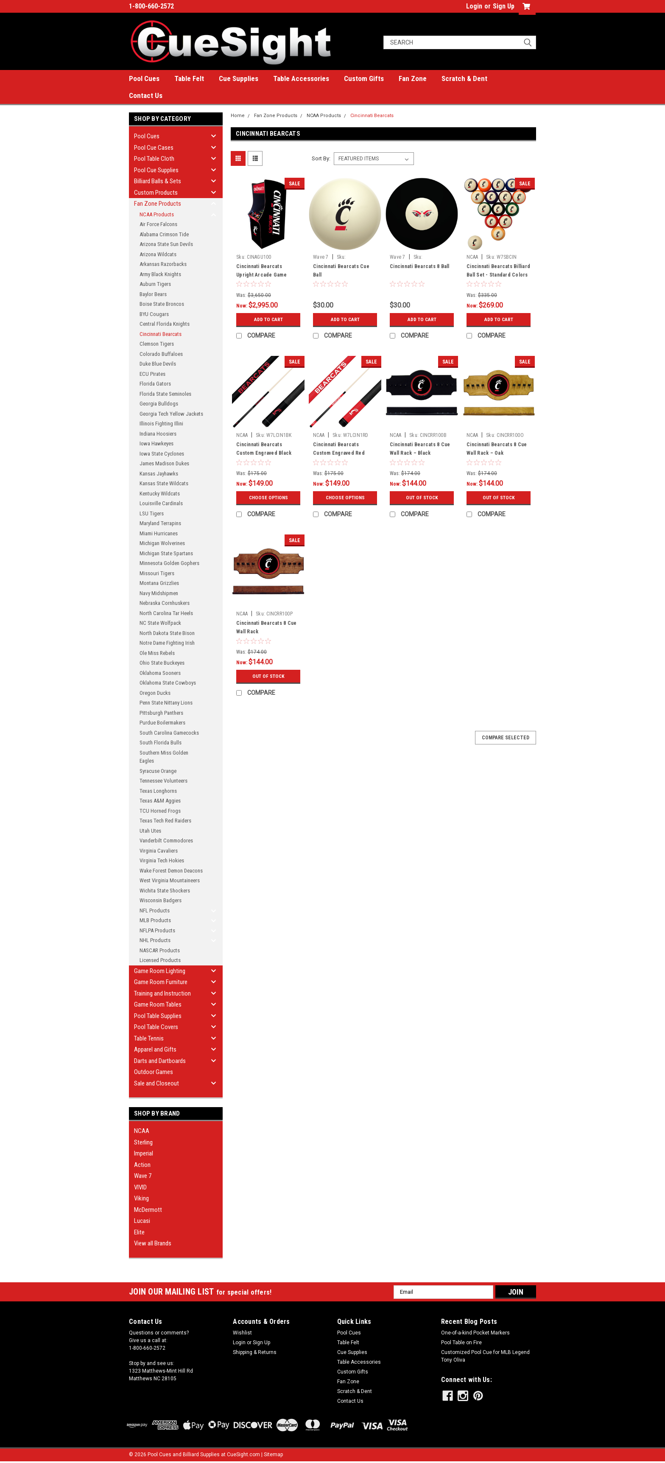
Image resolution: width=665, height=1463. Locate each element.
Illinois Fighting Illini (161, 423)
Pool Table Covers (156, 1027)
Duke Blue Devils (158, 364)
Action (142, 1165)
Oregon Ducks (155, 693)
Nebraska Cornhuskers (165, 603)
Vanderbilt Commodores (166, 840)
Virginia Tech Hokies (162, 860)
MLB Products (155, 920)
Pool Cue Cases (153, 147)
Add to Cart (268, 319)
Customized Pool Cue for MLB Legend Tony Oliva (485, 1356)
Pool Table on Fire (461, 1343)
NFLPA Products (157, 930)
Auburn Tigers (155, 284)
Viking (141, 1198)
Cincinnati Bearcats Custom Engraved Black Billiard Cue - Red (263, 453)
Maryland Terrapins (160, 523)
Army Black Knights (160, 274)
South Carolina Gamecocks (169, 733)
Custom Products (156, 192)
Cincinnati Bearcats (161, 334)
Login (474, 6)
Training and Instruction (162, 993)
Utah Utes (150, 831)
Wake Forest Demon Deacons (171, 870)
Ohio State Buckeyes (162, 663)
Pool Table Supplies (158, 1016)
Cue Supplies (238, 78)
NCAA (141, 1131)
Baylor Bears (153, 294)
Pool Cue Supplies (156, 170)
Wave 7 (142, 1176)
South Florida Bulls (161, 742)
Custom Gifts (364, 78)
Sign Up (503, 6)
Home (238, 115)
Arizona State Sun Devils (166, 244)
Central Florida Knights (165, 324)
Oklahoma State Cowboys (168, 683)
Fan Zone (413, 78)
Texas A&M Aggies (160, 800)
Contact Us (145, 95)
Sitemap (273, 1454)
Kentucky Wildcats (160, 493)
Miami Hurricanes (159, 533)
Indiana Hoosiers (158, 434)
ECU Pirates (152, 374)
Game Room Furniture (160, 982)
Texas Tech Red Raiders (165, 820)
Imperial (143, 1153)
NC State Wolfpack (160, 623)
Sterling (143, 1142)
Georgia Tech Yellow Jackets (171, 414)
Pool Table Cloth (154, 158)
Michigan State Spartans (166, 553)
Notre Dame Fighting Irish (167, 643)
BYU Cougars (154, 314)
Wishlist (242, 1333)
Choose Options (268, 497)
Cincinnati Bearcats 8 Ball (420, 266)
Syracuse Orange (158, 771)
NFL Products (155, 910)
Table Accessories (301, 78)
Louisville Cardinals (161, 503)
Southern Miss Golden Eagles (164, 757)
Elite (139, 1232)
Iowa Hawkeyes (156, 443)
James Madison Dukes (164, 463)
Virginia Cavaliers (159, 851)
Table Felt (189, 78)
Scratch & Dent (464, 78)
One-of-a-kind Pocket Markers (475, 1333)
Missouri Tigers (157, 573)
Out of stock (422, 497)
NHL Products (155, 940)
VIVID (140, 1187)
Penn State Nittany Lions (166, 702)
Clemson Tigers (157, 344)
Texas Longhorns (158, 791)
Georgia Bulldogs (159, 403)
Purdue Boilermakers (162, 722)
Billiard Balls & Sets (157, 181)
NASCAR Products (160, 950)
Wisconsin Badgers (161, 900)
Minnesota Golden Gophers (169, 563)
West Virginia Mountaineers (170, 880)
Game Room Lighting (159, 971)
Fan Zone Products (157, 203)
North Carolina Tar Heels (166, 613)
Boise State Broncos (162, 304)
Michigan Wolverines (162, 543)
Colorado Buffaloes (161, 354)
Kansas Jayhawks (159, 473)
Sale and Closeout (156, 1083)
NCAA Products (157, 214)
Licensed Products (160, 960)
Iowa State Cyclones (162, 453)
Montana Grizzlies (159, 583)
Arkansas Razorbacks (163, 264)
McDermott (148, 1210)
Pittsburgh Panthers (161, 713)
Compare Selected (505, 738)
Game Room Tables (158, 1004)
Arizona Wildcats (158, 254)
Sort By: (321, 158)
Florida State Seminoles (165, 394)
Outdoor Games (153, 1072)
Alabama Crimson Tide (164, 234)
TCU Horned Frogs (160, 811)
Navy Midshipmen (159, 593)
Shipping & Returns (255, 1352)
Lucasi (142, 1221)
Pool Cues (144, 78)
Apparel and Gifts (155, 1049)
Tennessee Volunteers (163, 781)
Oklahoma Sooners (160, 673)
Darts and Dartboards (160, 1061)
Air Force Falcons (158, 224)
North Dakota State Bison (167, 633)
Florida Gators (155, 383)
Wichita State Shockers (165, 890)
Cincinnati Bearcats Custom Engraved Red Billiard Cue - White (339, 453)
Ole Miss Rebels (157, 653)
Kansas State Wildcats (164, 483)
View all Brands (152, 1243)
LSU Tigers (152, 513)
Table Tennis (149, 1038)
